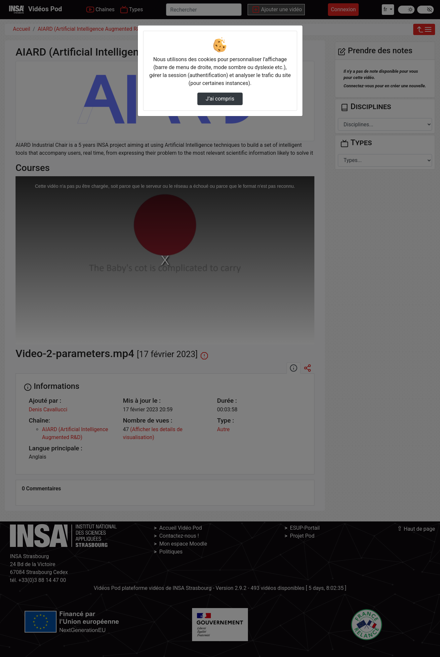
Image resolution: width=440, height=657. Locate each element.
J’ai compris (220, 99)
